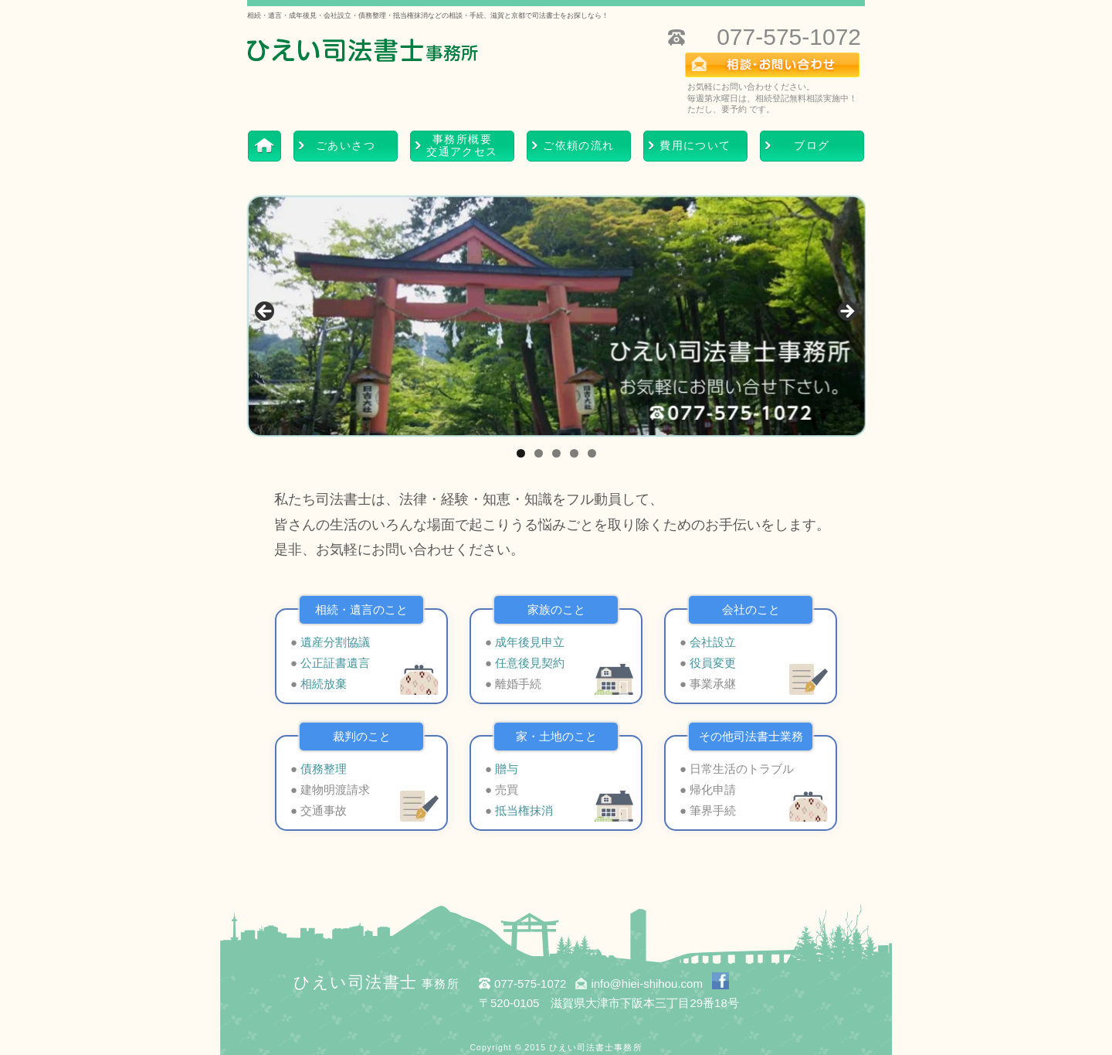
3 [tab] (556, 453)
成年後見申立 (529, 641)
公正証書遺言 (335, 662)
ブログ (811, 145)
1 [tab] (521, 453)
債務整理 (323, 768)
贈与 (506, 768)
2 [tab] (538, 453)
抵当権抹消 (524, 810)
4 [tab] (574, 453)
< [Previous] (265, 312)
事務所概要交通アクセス (461, 146)
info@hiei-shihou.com (646, 983)
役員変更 (713, 662)
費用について (695, 145)
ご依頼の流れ (578, 145)
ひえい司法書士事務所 (595, 1047)
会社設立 (713, 641)
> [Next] (846, 312)
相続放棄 (323, 683)
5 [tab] (592, 453)
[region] (556, 316)
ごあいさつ (345, 145)
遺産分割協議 (335, 641)
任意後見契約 (529, 662)
